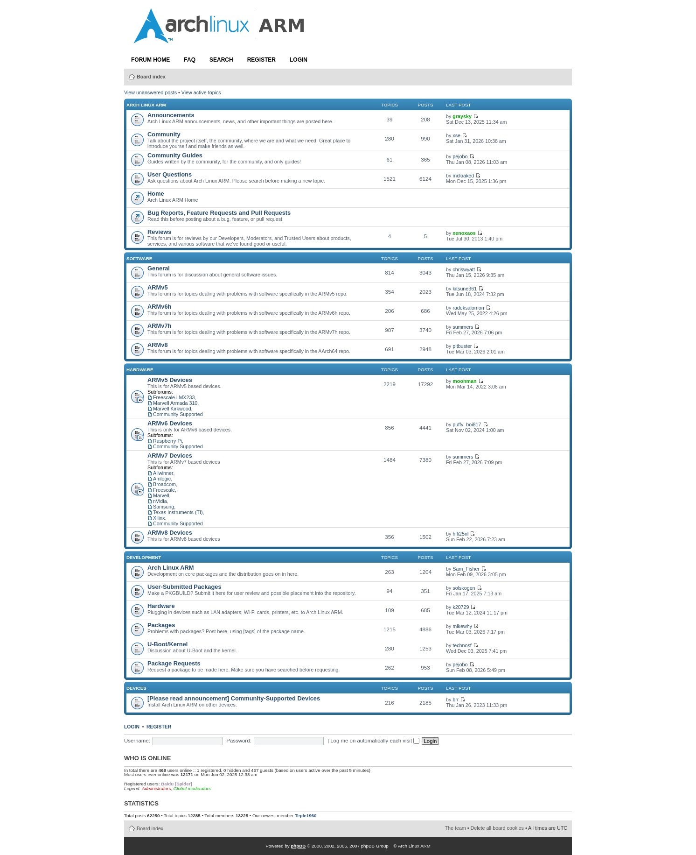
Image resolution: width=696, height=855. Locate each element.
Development (143, 557)
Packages (161, 625)
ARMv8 (157, 344)
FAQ (189, 60)
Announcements (171, 115)
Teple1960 (305, 815)
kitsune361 (464, 288)
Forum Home (150, 60)
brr (455, 699)
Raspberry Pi (167, 441)
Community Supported (178, 414)
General (158, 268)
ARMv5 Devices (169, 379)
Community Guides (174, 155)
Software (139, 258)
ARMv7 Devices (169, 455)
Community (164, 134)
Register (261, 60)
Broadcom (164, 484)
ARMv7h (159, 325)
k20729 (460, 607)
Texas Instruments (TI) (178, 512)
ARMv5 (157, 287)
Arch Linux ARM (146, 104)
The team (455, 828)
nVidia (160, 501)
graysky (462, 116)
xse (456, 135)
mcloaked (463, 175)
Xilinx (159, 518)
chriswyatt (463, 269)
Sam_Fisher (466, 569)
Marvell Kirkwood (172, 408)
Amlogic (162, 478)
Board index (151, 76)
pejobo (459, 156)
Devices (136, 688)
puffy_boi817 (466, 424)
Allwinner (163, 473)
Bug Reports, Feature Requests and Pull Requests (219, 212)
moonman (464, 381)
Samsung (163, 506)
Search (221, 60)
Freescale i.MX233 (174, 397)
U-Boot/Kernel (167, 644)
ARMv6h (159, 306)
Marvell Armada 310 (175, 403)
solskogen (463, 588)
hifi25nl (460, 534)
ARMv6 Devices (169, 423)
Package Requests (174, 663)
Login (298, 60)
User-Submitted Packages (184, 586)
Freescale (164, 490)
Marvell (161, 495)
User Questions (169, 174)
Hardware (139, 369)
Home (155, 193)
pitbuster (462, 346)
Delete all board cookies (497, 828)
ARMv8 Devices (169, 532)
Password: (238, 740)
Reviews (159, 231)
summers (462, 327)
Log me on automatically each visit (374, 740)
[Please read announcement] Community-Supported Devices (233, 698)
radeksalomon (468, 308)
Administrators (156, 788)
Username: (137, 740)
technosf (462, 645)
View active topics (201, 92)
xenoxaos (463, 233)
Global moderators (192, 788)
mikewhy (462, 626)
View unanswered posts (150, 92)
